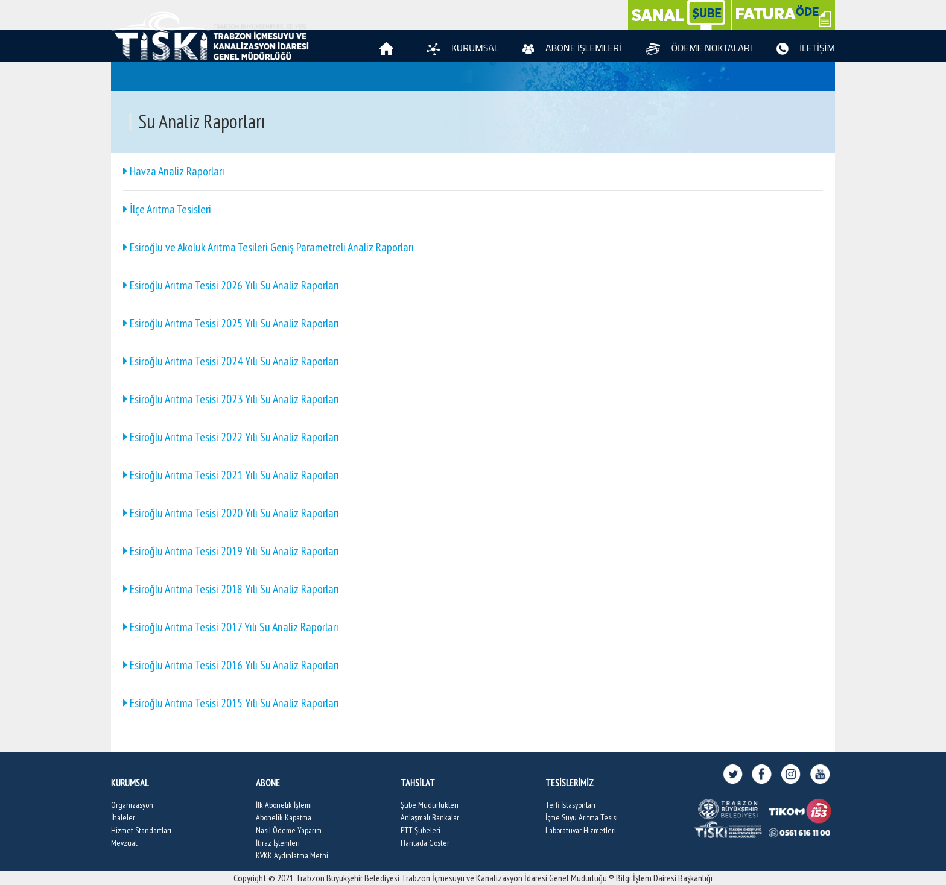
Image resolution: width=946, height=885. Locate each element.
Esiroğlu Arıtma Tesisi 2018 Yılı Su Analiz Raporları (231, 589)
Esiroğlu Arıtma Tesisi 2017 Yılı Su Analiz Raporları (230, 627)
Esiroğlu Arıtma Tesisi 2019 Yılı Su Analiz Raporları (231, 551)
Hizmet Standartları (141, 830)
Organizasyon (132, 804)
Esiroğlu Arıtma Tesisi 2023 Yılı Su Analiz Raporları (231, 399)
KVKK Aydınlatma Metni (292, 855)
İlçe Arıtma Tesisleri (167, 209)
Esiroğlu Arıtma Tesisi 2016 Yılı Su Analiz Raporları (231, 665)
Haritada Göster (425, 842)
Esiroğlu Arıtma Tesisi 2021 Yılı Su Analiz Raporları (231, 475)
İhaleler (123, 817)
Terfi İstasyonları (570, 804)
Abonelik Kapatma (283, 817)
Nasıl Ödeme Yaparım (289, 830)
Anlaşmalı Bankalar (430, 817)
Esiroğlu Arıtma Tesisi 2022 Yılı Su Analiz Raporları (231, 437)
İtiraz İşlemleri (278, 842)
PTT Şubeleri (420, 830)
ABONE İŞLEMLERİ (571, 47)
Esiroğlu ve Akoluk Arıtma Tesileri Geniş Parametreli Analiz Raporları (268, 247)
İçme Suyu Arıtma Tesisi (581, 817)
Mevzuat (124, 842)
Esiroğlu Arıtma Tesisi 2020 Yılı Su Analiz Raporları (231, 513)
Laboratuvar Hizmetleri (580, 830)
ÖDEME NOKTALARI (699, 47)
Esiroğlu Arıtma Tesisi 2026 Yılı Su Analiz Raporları (231, 285)
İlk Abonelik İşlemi (284, 804)
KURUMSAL (462, 47)
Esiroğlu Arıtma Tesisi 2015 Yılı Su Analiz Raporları (231, 703)
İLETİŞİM (805, 47)
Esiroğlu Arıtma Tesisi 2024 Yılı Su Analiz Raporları (231, 361)
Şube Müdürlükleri (430, 804)
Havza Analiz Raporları (173, 171)
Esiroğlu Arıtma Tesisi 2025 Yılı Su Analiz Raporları (231, 323)
